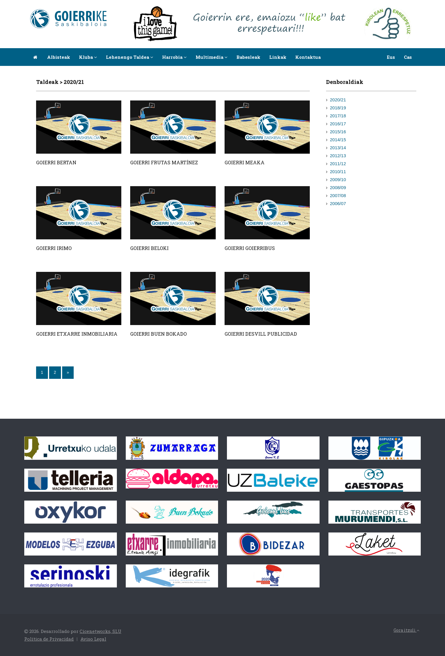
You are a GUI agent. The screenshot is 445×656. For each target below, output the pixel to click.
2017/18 (338, 115)
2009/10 (338, 179)
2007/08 (338, 195)
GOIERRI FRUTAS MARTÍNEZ (164, 162)
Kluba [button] (88, 57)
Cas (408, 57)
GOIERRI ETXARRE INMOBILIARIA (76, 334)
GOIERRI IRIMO (54, 248)
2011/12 (338, 163)
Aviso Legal (93, 639)
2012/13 (338, 155)
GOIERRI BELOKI (149, 248)
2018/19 (338, 107)
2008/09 (338, 187)
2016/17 (338, 123)
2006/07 (338, 203)
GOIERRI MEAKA (245, 162)
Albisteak (58, 57)
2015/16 (338, 131)
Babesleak (248, 57)
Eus (391, 57)
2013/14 (338, 147)
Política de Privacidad (49, 639)
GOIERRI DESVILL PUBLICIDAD (261, 334)
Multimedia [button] (212, 57)
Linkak (277, 57)
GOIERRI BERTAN (56, 162)
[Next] (68, 372)
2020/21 (338, 99)
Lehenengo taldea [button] (129, 57)
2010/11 (338, 171)
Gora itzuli (406, 630)
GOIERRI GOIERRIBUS (250, 248)
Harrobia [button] (174, 57)
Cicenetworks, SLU (100, 631)
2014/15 (338, 139)
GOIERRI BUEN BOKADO (158, 334)
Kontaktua (308, 57)
